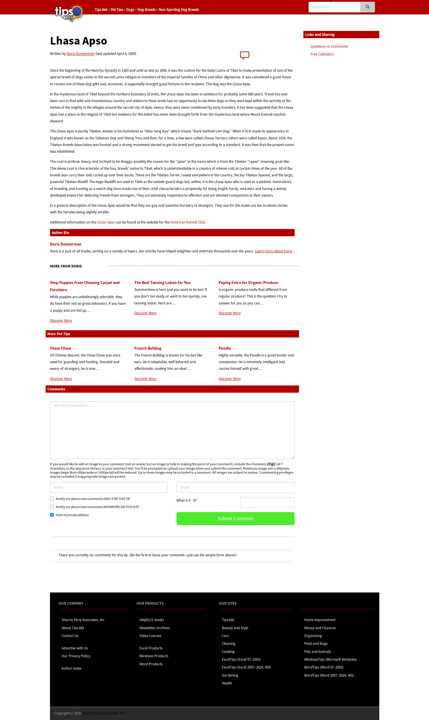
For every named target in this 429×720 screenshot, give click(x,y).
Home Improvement (319, 619)
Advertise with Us (75, 648)
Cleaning (228, 643)
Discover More (61, 320)
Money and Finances (320, 627)
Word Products (151, 664)
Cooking (228, 651)
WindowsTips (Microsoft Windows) (330, 659)
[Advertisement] (332, 163)
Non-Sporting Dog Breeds (179, 9)
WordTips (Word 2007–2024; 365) (329, 675)
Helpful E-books (152, 619)
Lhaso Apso (106, 222)
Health (227, 683)
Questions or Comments (329, 46)
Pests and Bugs (316, 643)
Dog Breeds (146, 9)
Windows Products (154, 655)
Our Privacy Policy (76, 655)
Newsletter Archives (155, 627)
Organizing (313, 635)
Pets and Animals (317, 651)
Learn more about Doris (273, 251)
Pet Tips (117, 9)
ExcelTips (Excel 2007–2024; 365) (246, 667)
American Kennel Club (187, 222)
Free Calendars (322, 54)
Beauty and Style (235, 627)
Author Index (71, 668)
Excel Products (151, 648)
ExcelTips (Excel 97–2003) (241, 659)
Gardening (230, 675)
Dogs (130, 9)
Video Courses (150, 635)
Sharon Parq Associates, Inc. (83, 619)
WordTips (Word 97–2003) (323, 667)
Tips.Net (101, 9)
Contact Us (70, 635)
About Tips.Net (73, 627)
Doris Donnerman (80, 53)
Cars (225, 635)
